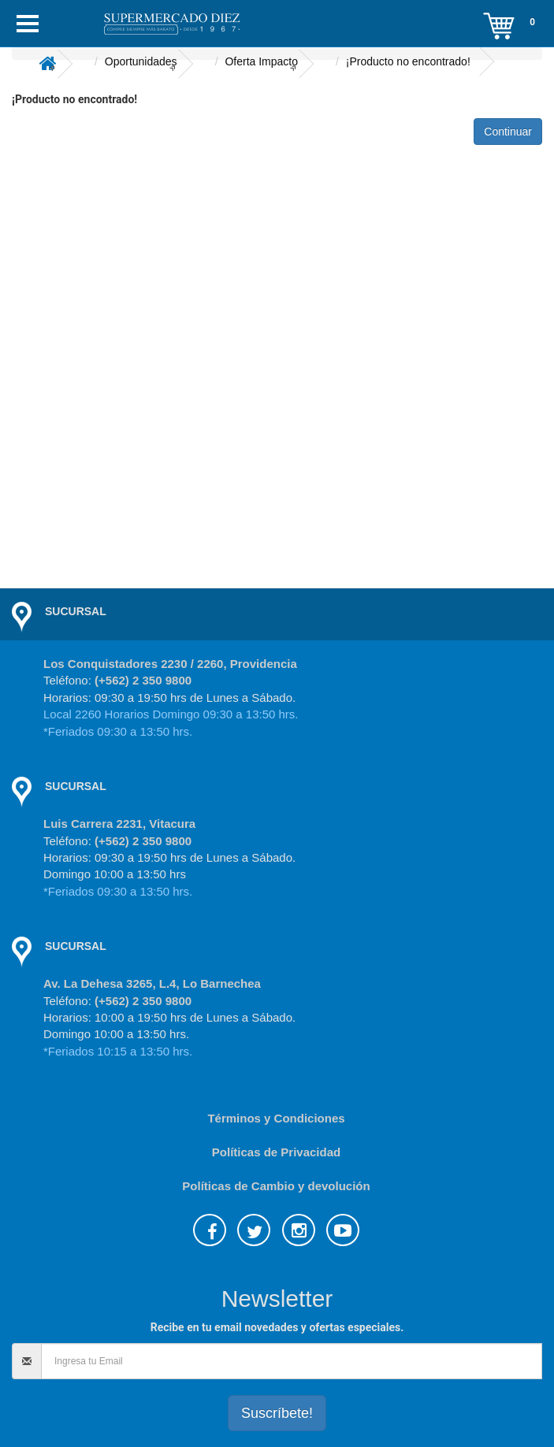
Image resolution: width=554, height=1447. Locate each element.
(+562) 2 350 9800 (143, 680)
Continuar (508, 131)
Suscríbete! (277, 1413)
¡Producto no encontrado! (408, 61)
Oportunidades (141, 61)
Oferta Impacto (261, 61)
